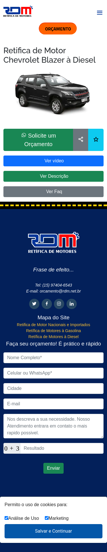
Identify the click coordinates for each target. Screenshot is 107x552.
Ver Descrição (53, 176)
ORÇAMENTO (58, 28)
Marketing (56, 518)
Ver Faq (53, 191)
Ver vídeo (53, 160)
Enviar (53, 468)
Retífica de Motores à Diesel (54, 336)
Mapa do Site (54, 317)
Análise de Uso (22, 518)
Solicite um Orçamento (38, 139)
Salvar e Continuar (53, 531)
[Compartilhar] (80, 140)
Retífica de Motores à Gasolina (53, 330)
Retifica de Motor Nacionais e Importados (53, 324)
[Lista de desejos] (96, 140)
